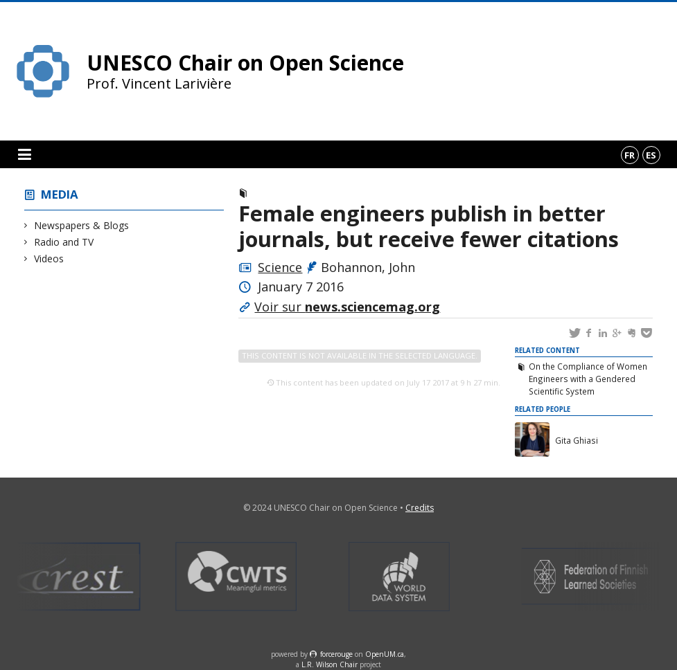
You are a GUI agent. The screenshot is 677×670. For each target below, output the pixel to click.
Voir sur (347, 306)
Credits (419, 508)
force (336, 654)
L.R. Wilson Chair (329, 664)
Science (280, 267)
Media (59, 194)
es (651, 155)
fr (629, 155)
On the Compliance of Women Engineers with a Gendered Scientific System (588, 379)
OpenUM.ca (384, 654)
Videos (49, 258)
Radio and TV (64, 241)
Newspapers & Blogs (82, 225)
